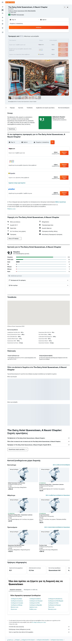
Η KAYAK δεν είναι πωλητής (39, 627)
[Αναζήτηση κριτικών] (40, 276)
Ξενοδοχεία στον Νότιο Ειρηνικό (28, 639)
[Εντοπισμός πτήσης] (2, 20)
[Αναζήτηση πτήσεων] (2, 6)
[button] (2, 2)
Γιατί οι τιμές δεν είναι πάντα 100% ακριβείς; (39, 632)
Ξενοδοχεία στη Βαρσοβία (35, 605)
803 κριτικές (20, 14)
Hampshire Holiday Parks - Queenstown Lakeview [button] (51, 484)
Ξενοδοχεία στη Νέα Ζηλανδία (42, 639)
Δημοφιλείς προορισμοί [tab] (15, 589)
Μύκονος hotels (14, 607)
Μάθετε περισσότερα (60, 202)
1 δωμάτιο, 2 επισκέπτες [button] (16, 23)
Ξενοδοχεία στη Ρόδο (34, 603)
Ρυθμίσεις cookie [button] (11, 209)
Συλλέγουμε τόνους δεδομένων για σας (39, 629)
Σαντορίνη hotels (52, 609)
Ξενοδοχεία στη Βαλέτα (35, 598)
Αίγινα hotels (14, 609)
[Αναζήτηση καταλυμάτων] (2, 10)
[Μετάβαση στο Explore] (2, 17)
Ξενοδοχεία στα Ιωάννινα (17, 601)
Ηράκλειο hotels (33, 607)
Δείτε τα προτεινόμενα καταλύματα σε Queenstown (57, 527)
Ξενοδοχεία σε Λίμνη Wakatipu (57, 639)
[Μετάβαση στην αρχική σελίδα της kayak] (10, 2)
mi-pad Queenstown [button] (44, 515)
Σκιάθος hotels (32, 609)
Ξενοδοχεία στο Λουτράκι (17, 603)
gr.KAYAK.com (10, 639)
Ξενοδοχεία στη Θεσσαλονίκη (55, 598)
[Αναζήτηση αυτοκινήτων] (2, 13)
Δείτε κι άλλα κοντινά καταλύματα (61, 464)
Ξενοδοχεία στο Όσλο (53, 603)
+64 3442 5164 (12, 12)
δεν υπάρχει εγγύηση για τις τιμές (39, 622)
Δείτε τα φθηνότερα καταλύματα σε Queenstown (58, 495)
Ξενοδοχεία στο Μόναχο (16, 605)
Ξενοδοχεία (17, 639)
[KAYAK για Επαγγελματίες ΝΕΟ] (2, 23)
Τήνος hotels (51, 607)
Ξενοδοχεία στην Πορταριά (35, 601)
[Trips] (2, 28)
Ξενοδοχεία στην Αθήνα (16, 598)
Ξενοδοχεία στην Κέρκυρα (54, 605)
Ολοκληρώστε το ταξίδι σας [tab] (30, 589)
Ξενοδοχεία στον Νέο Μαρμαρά (55, 601)
